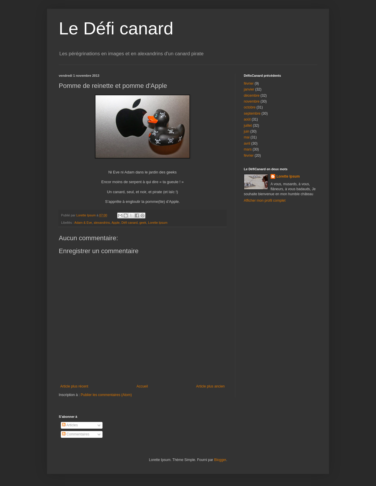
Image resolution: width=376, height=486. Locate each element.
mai (246, 137)
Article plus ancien (210, 386)
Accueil (142, 386)
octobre (250, 107)
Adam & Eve (83, 222)
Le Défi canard (116, 28)
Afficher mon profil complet (265, 200)
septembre (252, 113)
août (247, 119)
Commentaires (75, 434)
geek (143, 222)
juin (246, 131)
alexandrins (102, 222)
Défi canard (129, 222)
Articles (70, 425)
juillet (248, 125)
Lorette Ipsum (157, 222)
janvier (249, 89)
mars (248, 149)
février (249, 83)
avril (247, 143)
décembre (251, 95)
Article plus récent (74, 386)
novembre (251, 101)
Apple (116, 222)
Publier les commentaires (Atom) (106, 395)
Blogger (220, 460)
